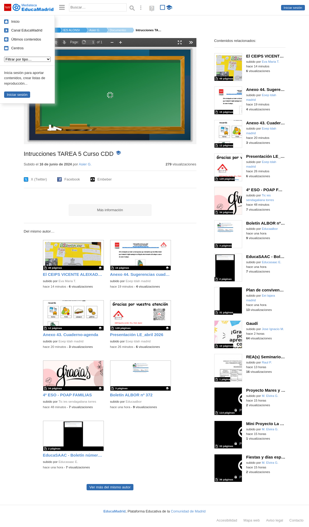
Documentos (118, 30)
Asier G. (94, 30)
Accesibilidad (226, 520)
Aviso (274, 520)
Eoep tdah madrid (138, 281)
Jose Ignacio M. (273, 329)
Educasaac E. (68, 461)
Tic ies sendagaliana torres (77, 401)
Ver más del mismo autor (109, 487)
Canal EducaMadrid (26, 30)
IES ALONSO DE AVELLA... (71, 30)
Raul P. (267, 362)
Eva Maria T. (67, 281)
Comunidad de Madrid (188, 511)
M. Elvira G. (270, 395)
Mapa (252, 520)
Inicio (15, 21)
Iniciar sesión (293, 7)
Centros (17, 48)
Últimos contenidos (26, 39)
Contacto (296, 520)
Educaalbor (134, 401)
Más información (110, 210)
